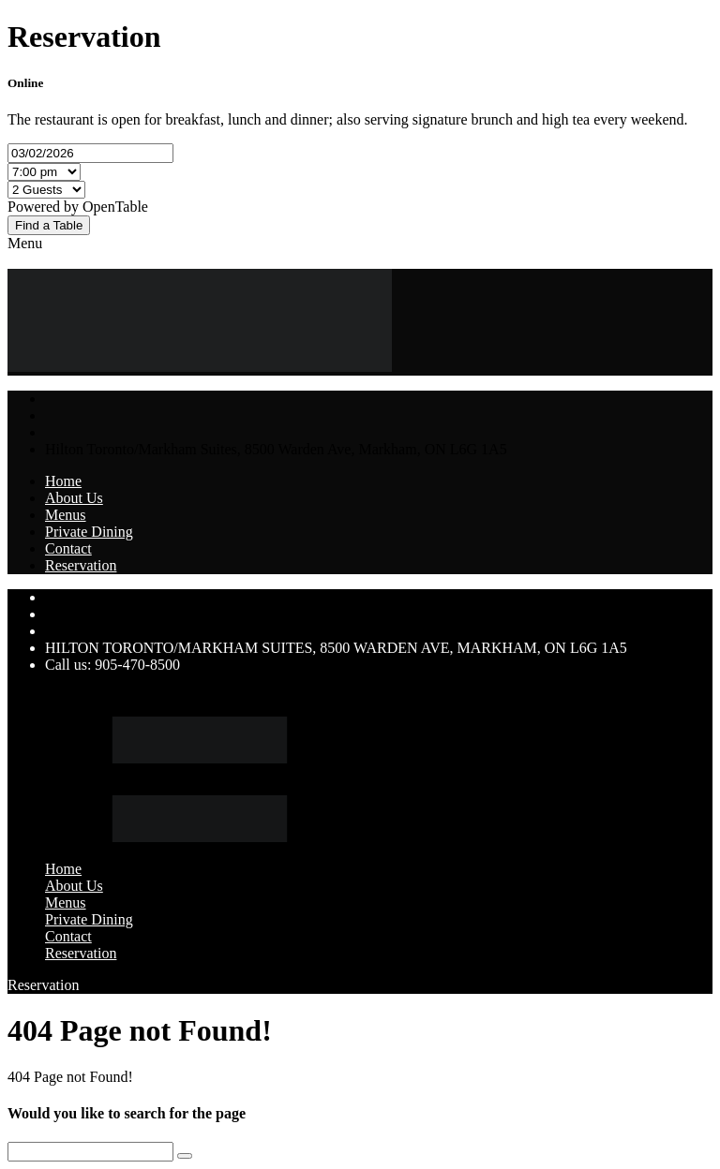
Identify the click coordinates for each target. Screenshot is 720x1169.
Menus (65, 515)
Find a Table (48, 225)
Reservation (80, 565)
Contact (68, 548)
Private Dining (89, 532)
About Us (74, 498)
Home (63, 481)
